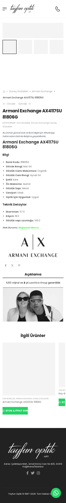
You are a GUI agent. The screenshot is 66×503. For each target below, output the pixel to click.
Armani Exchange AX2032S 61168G (22, 402)
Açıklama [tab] (33, 274)
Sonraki (25, 103)
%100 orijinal (12, 282)
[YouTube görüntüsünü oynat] (33, 304)
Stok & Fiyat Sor (16, 410)
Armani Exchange (42, 91)
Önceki (9, 103)
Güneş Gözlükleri (18, 91)
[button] (56, 493)
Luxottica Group (38, 282)
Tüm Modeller (23, 122)
